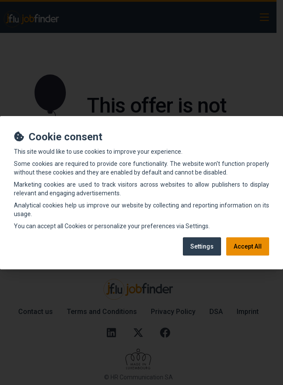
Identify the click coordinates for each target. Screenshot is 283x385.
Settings (202, 246)
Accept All (248, 246)
